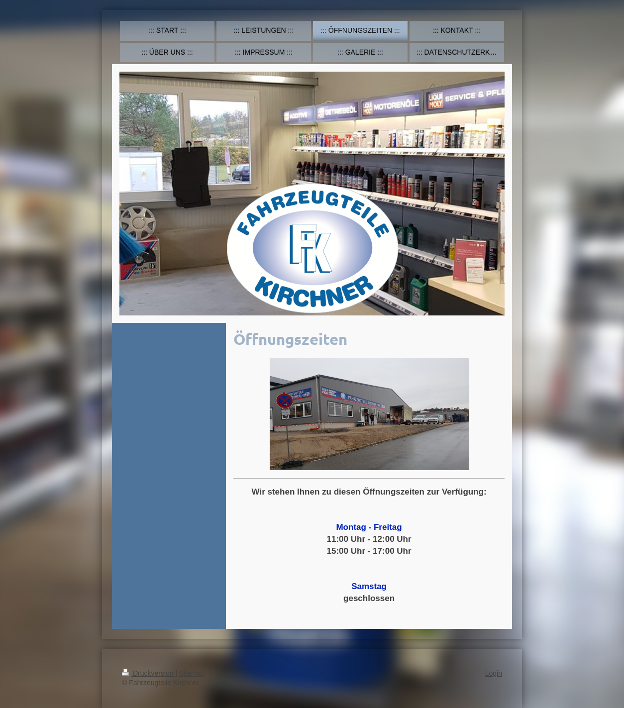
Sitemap (192, 673)
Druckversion (148, 673)
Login (493, 673)
